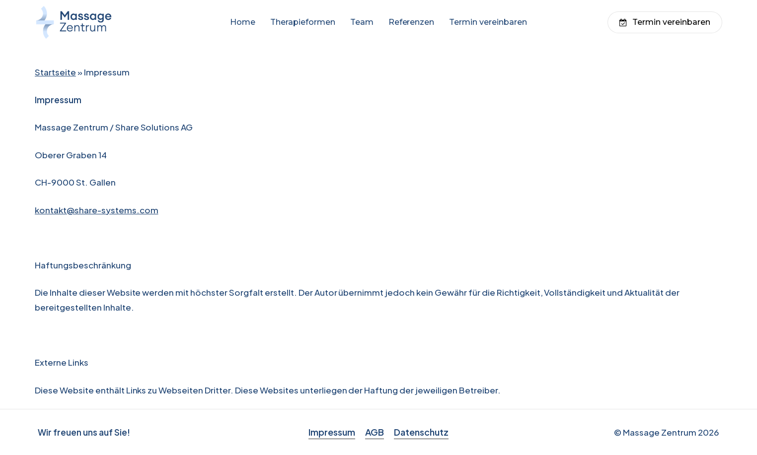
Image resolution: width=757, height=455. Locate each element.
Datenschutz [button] (421, 432)
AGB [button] (374, 432)
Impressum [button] (331, 432)
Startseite (55, 71)
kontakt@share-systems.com (96, 209)
